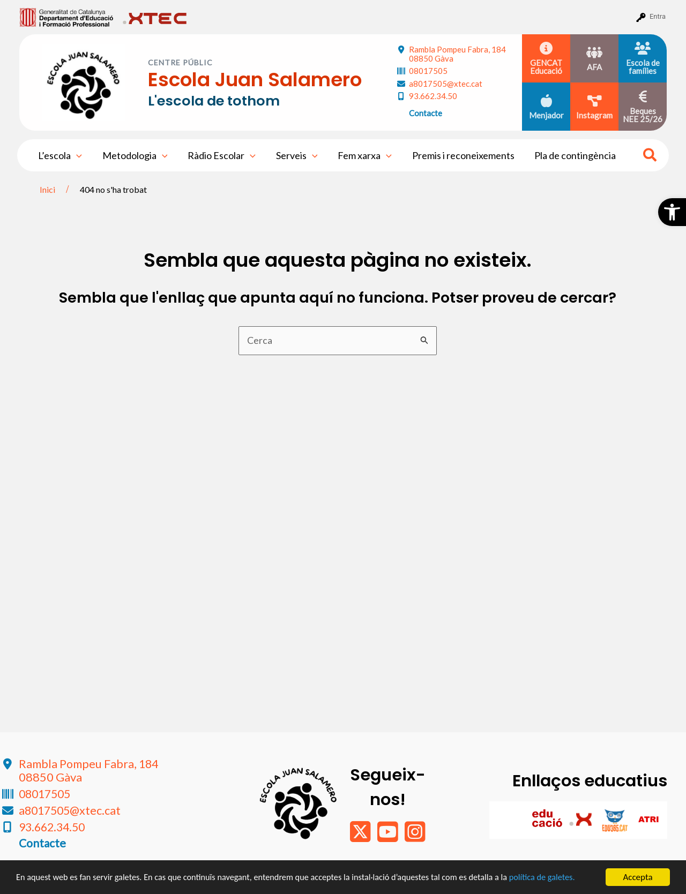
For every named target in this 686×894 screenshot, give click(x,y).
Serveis (294, 155)
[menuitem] (66, 16)
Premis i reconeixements (458, 155)
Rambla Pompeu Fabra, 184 (457, 53)
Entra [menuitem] (658, 16)
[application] (75, 155)
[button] (672, 212)
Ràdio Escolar (219, 155)
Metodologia (133, 155)
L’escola (59, 155)
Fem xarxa (361, 155)
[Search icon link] (650, 156)
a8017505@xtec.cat (445, 83)
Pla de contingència (569, 155)
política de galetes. (565, 877)
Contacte (425, 113)
